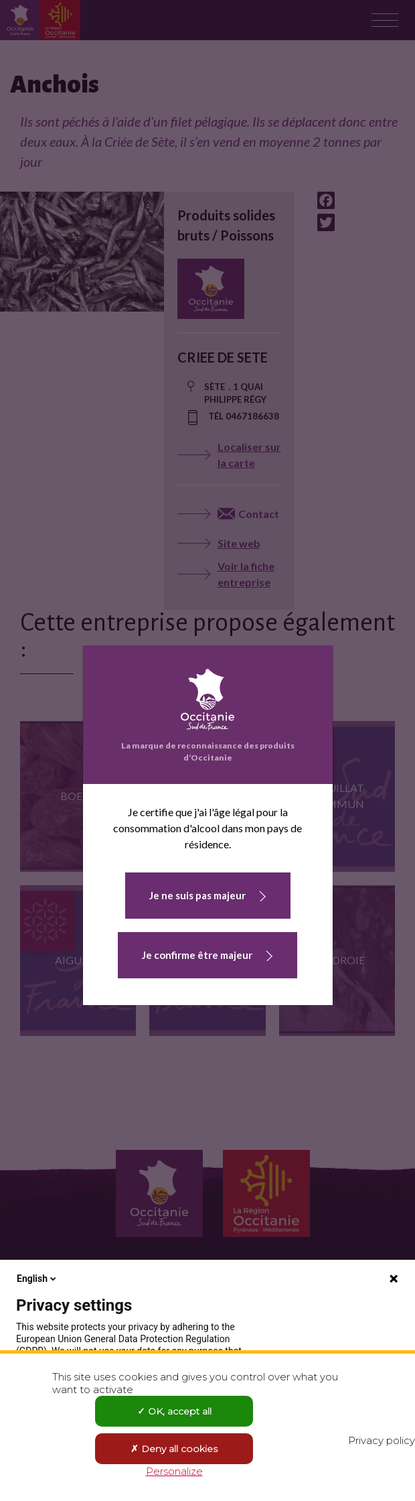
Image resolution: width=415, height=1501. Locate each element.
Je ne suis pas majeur (197, 895)
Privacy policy (381, 1440)
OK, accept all (174, 1411)
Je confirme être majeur (197, 955)
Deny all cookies (174, 1449)
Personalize (174, 1471)
